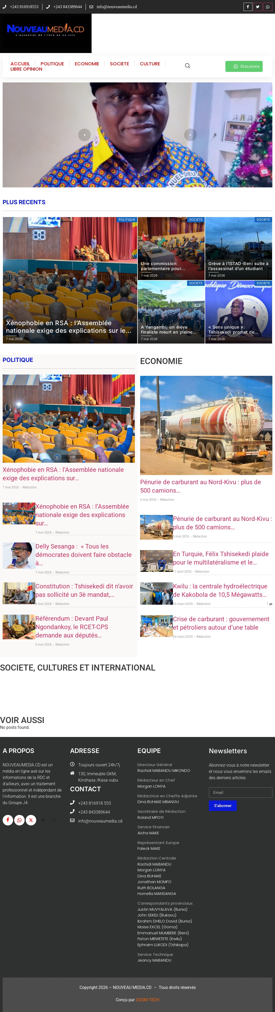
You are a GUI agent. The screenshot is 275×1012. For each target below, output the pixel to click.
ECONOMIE (87, 63)
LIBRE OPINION (26, 69)
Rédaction (30, 487)
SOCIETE (119, 63)
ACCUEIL (20, 63)
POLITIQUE (52, 63)
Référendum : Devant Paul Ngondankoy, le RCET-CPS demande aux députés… (71, 627)
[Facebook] (248, 7)
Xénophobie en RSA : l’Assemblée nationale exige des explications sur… (82, 515)
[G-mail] (54, 820)
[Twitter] (257, 7)
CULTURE (150, 63)
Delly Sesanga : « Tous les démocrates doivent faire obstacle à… (83, 555)
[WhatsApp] (267, 7)
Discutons (247, 66)
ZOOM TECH (147, 999)
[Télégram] (42, 820)
